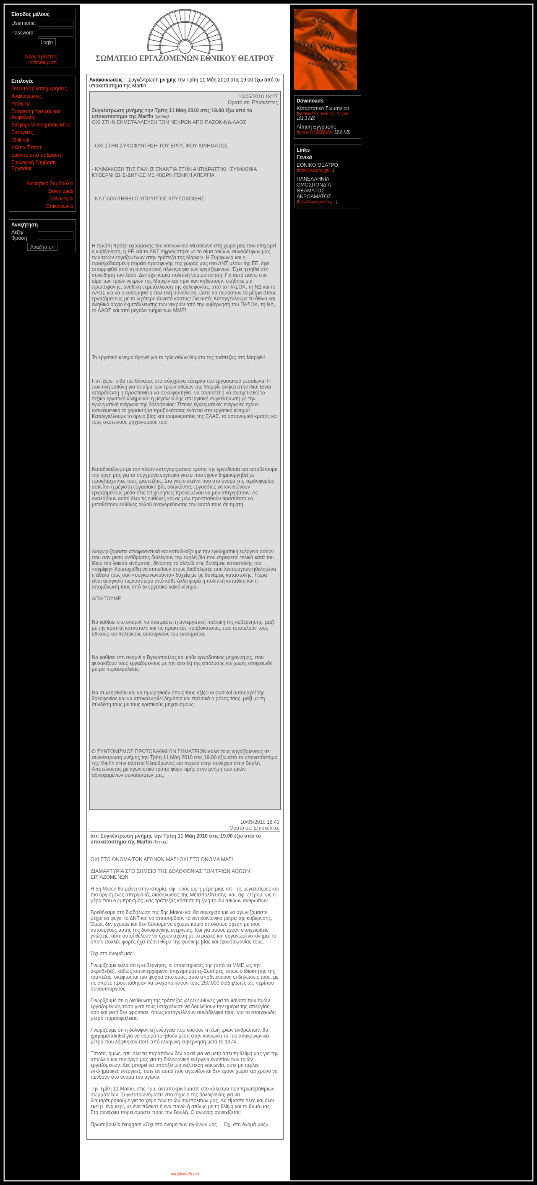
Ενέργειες (22, 132)
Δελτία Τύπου (26, 147)
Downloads (61, 191)
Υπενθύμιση (43, 63)
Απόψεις (20, 104)
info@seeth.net (185, 1174)
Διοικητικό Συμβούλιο (49, 184)
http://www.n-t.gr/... (315, 170)
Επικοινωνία (59, 206)
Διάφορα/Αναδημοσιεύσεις (40, 125)
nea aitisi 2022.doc (315, 132)
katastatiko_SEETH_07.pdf (323, 113)
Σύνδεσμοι (61, 199)
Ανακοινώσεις (26, 96)
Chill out (20, 140)
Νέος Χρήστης (41, 57)
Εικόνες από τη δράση (36, 155)
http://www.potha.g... (317, 202)
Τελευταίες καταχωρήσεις (39, 89)
